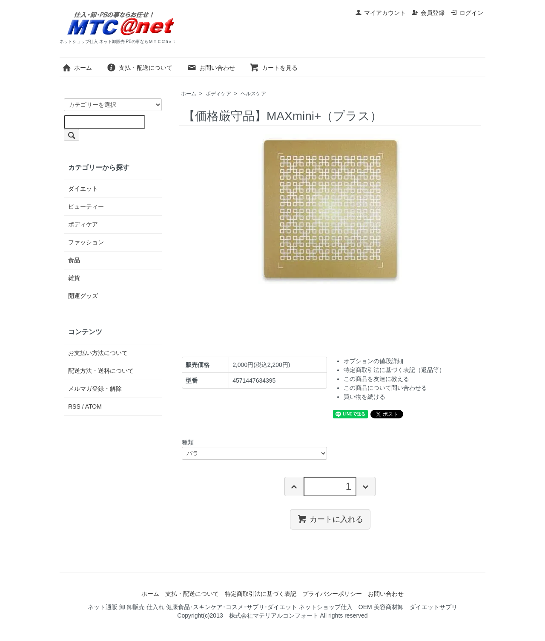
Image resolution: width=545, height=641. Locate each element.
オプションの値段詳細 (373, 361)
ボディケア (218, 94)
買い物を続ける (364, 396)
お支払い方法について (98, 352)
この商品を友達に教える (376, 378)
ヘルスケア (253, 94)
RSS (74, 406)
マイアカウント (380, 12)
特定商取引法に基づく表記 (260, 593)
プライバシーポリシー (332, 593)
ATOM (93, 406)
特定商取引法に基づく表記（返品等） (394, 369)
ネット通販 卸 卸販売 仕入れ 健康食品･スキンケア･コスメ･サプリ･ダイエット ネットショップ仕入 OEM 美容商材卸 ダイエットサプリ (272, 607)
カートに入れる (330, 519)
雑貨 (74, 278)
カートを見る (274, 67)
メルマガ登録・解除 (95, 388)
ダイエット (83, 188)
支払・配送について (139, 67)
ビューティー (86, 206)
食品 (74, 260)
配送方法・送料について (101, 370)
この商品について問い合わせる (385, 387)
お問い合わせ (211, 67)
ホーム (77, 67)
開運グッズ (83, 295)
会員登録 (428, 12)
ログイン (466, 12)
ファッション (86, 242)
